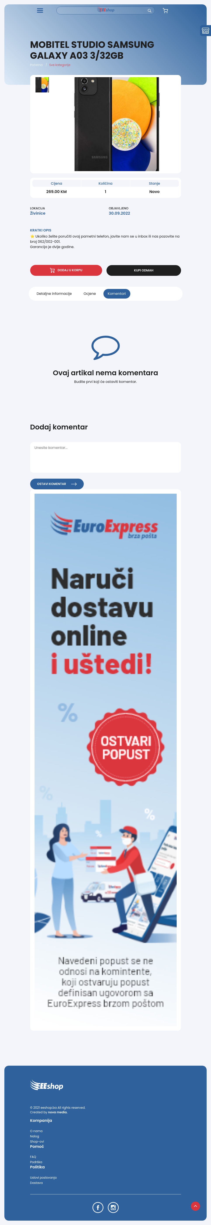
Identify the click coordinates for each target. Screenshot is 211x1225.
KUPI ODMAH (143, 270)
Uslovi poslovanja (43, 1177)
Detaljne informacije (54, 293)
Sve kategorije (59, 65)
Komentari (117, 293)
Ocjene (90, 293)
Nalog (34, 1136)
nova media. (58, 1112)
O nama (36, 1131)
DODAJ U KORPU (66, 270)
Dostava (36, 1183)
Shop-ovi (37, 1141)
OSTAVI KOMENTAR (57, 484)
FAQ (33, 1157)
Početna (37, 65)
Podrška (36, 1162)
